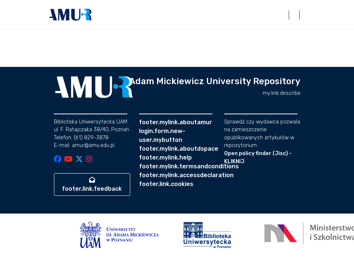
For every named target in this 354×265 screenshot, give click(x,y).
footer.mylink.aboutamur (175, 122)
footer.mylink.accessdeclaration (186, 175)
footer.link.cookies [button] (166, 183)
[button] (71, 15)
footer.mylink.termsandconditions (189, 166)
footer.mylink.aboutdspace (178, 148)
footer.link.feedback (92, 184)
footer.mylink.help (165, 157)
